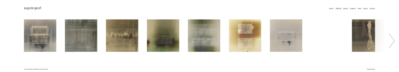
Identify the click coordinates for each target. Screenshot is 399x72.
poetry (345, 9)
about (365, 9)
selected (338, 9)
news (359, 9)
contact (372, 9)
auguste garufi (32, 8)
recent (331, 9)
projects (353, 9)
